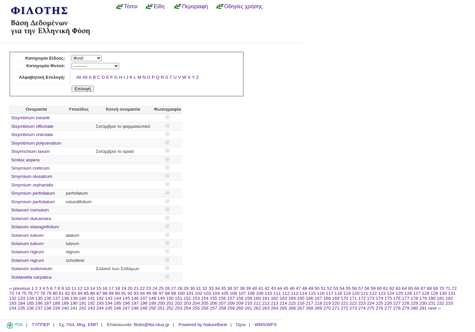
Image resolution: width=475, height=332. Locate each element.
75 (23, 293)
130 (443, 293)
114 (303, 293)
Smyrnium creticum (30, 168)
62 (391, 288)
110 (268, 293)
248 (135, 308)
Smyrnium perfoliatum (33, 193)
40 (254, 288)
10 (67, 288)
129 (434, 293)
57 (360, 288)
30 (192, 288)
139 (74, 298)
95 (148, 293)
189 (65, 303)
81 (61, 293)
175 (388, 298)
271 (336, 308)
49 (310, 288)
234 (12, 308)
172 (362, 298)
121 (364, 293)
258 (222, 308)
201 (170, 303)
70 (441, 288)
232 (440, 303)
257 (213, 308)
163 (283, 298)
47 (298, 288)
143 (108, 298)
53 (335, 288)
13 (86, 288)
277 (388, 308)
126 (408, 293)
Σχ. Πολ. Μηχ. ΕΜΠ (78, 324)
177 (405, 298)
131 (452, 293)
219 (327, 303)
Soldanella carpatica (31, 277)
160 (257, 298)
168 (327, 298)
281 (423, 308)
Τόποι (131, 6)
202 (178, 303)
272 (344, 308)
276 (379, 308)
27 (173, 288)
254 (187, 308)
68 (429, 288)
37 (236, 288)
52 (329, 288)
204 (196, 303)
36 (229, 288)
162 (274, 298)
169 (336, 298)
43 (273, 288)
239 (56, 308)
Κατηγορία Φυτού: (45, 65)
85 (86, 293)
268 (309, 308)
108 (251, 293)
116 (321, 293)
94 (142, 293)
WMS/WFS (266, 324)
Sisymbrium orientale (32, 134)
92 (129, 293)
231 (432, 303)
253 (178, 308)
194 (108, 303)
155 (213, 298)
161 (266, 298)
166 (309, 298)
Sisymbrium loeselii (30, 117)
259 (231, 308)
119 (347, 293)
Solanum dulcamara (31, 218)
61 (385, 288)
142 (100, 298)
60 (379, 288)
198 (143, 303)
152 (187, 298)
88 (105, 293)
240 (65, 308)
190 (74, 303)
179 (423, 298)
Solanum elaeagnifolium (35, 226)
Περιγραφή (195, 6)
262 (257, 308)
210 (248, 303)
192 (91, 303)
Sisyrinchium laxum (30, 151)
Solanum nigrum (27, 251)
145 (126, 298)
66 (416, 288)
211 (257, 303)
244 (100, 308)
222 (353, 303)
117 (329, 293)
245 (108, 308)
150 (170, 298)
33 (210, 288)
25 (161, 288)
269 (318, 308)
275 (370, 308)
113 (295, 293)
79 (49, 293)
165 (301, 298)
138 (65, 298)
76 (30, 293)
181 (440, 298)
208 (231, 303)
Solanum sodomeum (31, 268)
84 (80, 293)
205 (205, 303)
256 (205, 308)
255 (196, 308)
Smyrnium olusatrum (31, 176)
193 (100, 303)
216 (301, 303)
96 (154, 293)
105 (225, 293)
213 (274, 303)
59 (373, 288)
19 (123, 288)
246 (117, 308)
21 (136, 288)
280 (414, 308)
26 (167, 288)
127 (417, 293)
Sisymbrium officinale (32, 126)
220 (336, 303)
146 (135, 298)
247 (126, 308)
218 (318, 303)
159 (248, 298)
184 (21, 303)
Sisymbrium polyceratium (36, 143)
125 (399, 293)
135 (39, 298)
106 (233, 293)
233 (449, 303)
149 (161, 298)
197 (135, 303)
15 (98, 288)
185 (30, 303)
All (78, 77)
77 (36, 293)
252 (170, 308)
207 (222, 303)
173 (370, 298)
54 (341, 288)
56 (354, 288)
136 (47, 298)
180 (432, 298)
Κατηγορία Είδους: (45, 58)
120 (356, 293)
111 (277, 293)
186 (39, 303)
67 (423, 288)
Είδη (159, 6)
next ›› (434, 308)
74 (17, 293)
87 (98, 293)
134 (30, 298)
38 (242, 288)
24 (154, 288)
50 (317, 288)
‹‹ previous (19, 288)
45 (285, 288)
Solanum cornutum (30, 210)
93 (136, 293)
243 (91, 308)
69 (435, 288)
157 (231, 298)
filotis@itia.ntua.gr (151, 324)
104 (216, 293)
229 (414, 303)
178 (414, 298)
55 (348, 288)
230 (423, 303)
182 (449, 298)
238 (47, 308)
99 (173, 293)
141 (91, 298)
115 (312, 293)
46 (292, 288)
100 (181, 293)
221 (344, 303)
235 (21, 308)
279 (405, 308)
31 (198, 288)
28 (179, 288)
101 (190, 293)
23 (148, 288)
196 (126, 303)
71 (448, 288)
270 (327, 308)
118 (338, 293)
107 (242, 293)
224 (370, 303)
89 (111, 293)
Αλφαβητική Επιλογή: (42, 77)
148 (152, 298)
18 (117, 288)
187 (47, 303)
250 (152, 308)
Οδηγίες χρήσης (243, 6)
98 (167, 293)
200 (161, 303)
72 (454, 288)
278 (397, 308)
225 (379, 303)
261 (248, 308)
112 (286, 293)
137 (56, 298)
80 (55, 293)
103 (207, 293)
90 (117, 293)
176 (397, 298)
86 (92, 293)
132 (12, 298)
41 (260, 288)
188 (56, 303)
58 (366, 288)
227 (397, 303)
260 (239, 308)
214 (283, 303)
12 (80, 288)
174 (379, 298)
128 (425, 293)
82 (67, 293)
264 (274, 308)
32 (204, 288)
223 (362, 303)
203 (187, 303)
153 (196, 298)
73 (11, 293)
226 (388, 303)
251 (161, 308)
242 (82, 308)
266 (292, 308)
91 (123, 293)
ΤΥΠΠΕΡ (41, 324)
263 (266, 308)
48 (304, 288)
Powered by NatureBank (202, 324)
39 (248, 288)
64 (404, 288)
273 (353, 308)
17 (111, 288)
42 (267, 288)
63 (398, 288)
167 (318, 298)
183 (12, 303)
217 (309, 303)
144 (117, 298)
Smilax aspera (25, 159)
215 (292, 303)
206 (213, 303)
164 (292, 298)
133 (21, 298)
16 (105, 288)
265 (283, 308)
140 (82, 298)
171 (353, 298)
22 (142, 288)
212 (266, 303)
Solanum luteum (27, 235)
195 (117, 303)
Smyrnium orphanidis (32, 184)
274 (362, 308)
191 (82, 303)
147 (143, 298)
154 (205, 298)
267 (301, 308)
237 (39, 308)
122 (373, 293)
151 (178, 298)
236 (30, 308)
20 (129, 288)
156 (222, 298)
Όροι (241, 324)
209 (239, 303)
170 (344, 298)
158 (239, 298)
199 (152, 303)
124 (391, 293)
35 (223, 288)
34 (217, 288)
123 (382, 293)
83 (73, 293)
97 (161, 293)
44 (279, 288)
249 (143, 308)
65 (410, 288)
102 (199, 293)
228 (405, 303)
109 (260, 293)
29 (186, 288)
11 (73, 288)
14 (92, 288)
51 (323, 288)
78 (42, 293)
